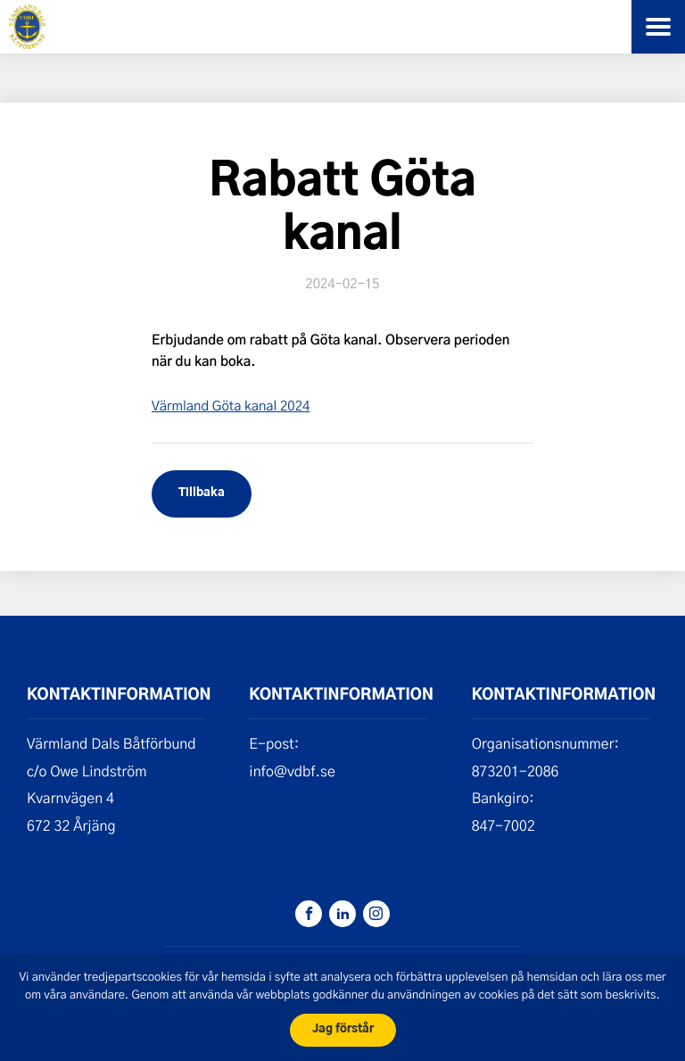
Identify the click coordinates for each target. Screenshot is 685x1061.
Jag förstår (343, 1029)
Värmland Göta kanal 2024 (230, 405)
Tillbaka (201, 493)
